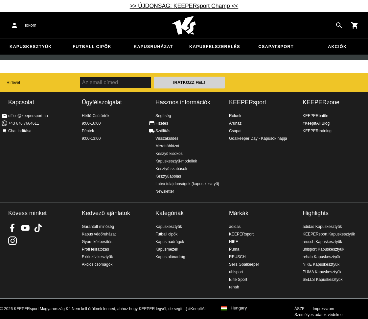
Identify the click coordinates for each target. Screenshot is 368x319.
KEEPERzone (321, 102)
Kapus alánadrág (170, 257)
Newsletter (164, 191)
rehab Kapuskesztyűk (321, 257)
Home (184, 25)
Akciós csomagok (97, 264)
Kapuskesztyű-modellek (176, 161)
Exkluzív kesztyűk (97, 257)
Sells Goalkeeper (244, 264)
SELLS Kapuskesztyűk (322, 279)
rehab (234, 287)
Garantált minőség (98, 226)
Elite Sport (238, 279)
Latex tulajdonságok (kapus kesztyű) (187, 184)
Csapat (235, 131)
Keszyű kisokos (169, 153)
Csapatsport (275, 46)
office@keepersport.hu (28, 115)
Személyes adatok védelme (318, 314)
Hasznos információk (182, 102)
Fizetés (161, 123)
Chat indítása (20, 131)
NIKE (233, 241)
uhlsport (236, 272)
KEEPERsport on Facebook (12, 228)
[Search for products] (339, 25)
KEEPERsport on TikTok (38, 228)
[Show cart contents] (354, 25)
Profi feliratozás (95, 249)
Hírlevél (13, 82)
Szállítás (162, 131)
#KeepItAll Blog (316, 123)
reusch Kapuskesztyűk (322, 241)
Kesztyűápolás (168, 176)
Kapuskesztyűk (31, 46)
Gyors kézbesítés (97, 241)
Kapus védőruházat (99, 234)
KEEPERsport (247, 102)
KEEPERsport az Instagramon (12, 240)
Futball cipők (92, 46)
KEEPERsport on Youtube (25, 228)
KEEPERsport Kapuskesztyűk (329, 234)
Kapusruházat (153, 46)
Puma (234, 249)
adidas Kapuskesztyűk (322, 226)
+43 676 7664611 (23, 123)
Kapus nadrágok (169, 241)
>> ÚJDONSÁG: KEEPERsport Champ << (184, 6)
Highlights (316, 213)
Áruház (235, 123)
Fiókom (29, 25)
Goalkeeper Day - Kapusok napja (258, 138)
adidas (235, 226)
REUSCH (237, 257)
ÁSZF (299, 309)
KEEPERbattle (315, 115)
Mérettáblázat (167, 146)
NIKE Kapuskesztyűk (321, 264)
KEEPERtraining (317, 131)
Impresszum (323, 309)
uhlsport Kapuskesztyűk (323, 249)
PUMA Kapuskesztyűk (322, 272)
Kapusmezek (166, 249)
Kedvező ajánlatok (106, 213)
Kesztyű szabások (171, 168)
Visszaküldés (166, 138)
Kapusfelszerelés (214, 46)
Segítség (163, 115)
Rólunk (235, 115)
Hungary (239, 308)
